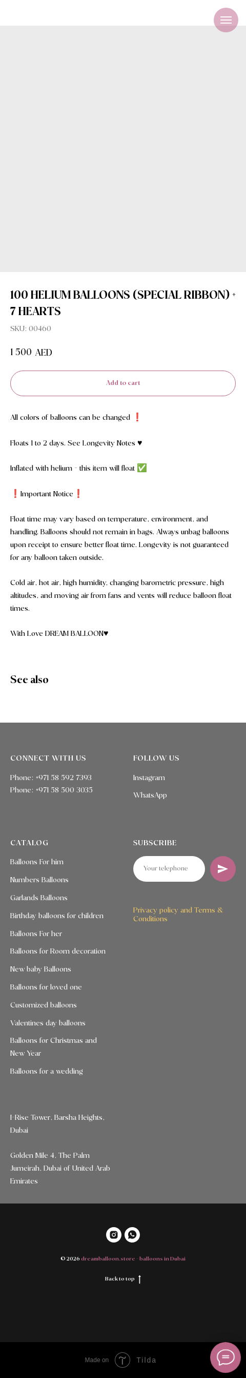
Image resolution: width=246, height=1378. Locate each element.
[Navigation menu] (226, 20)
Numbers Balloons (39, 880)
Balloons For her (36, 934)
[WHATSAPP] (132, 1235)
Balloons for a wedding (46, 1072)
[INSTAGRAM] (113, 1235)
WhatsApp (150, 795)
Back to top (123, 1279)
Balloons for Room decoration (58, 951)
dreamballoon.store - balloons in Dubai (133, 1259)
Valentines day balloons (48, 1023)
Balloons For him (37, 862)
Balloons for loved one (46, 987)
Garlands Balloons (39, 898)
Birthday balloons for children (57, 916)
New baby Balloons (40, 969)
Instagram (149, 778)
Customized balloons (43, 1005)
